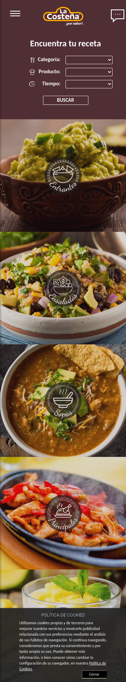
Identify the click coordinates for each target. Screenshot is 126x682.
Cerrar (94, 674)
